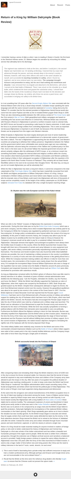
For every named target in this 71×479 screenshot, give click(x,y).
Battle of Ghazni (47, 329)
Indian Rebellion (44, 404)
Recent (60, 5)
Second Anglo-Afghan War (42, 103)
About (52, 5)
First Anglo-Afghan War (23, 171)
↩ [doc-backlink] (41, 455)
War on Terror (19, 117)
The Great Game (60, 115)
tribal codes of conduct (53, 400)
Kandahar (49, 108)
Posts (67, 5)
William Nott (55, 268)
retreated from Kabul (15, 183)
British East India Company (49, 226)
